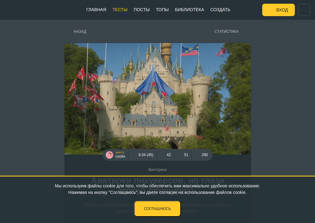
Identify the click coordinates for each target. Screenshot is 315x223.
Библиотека (189, 9)
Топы (162, 9)
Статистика (227, 31)
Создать (220, 9)
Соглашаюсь (157, 209)
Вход (282, 9)
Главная (96, 9)
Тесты (119, 9)
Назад (80, 31)
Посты (142, 9)
